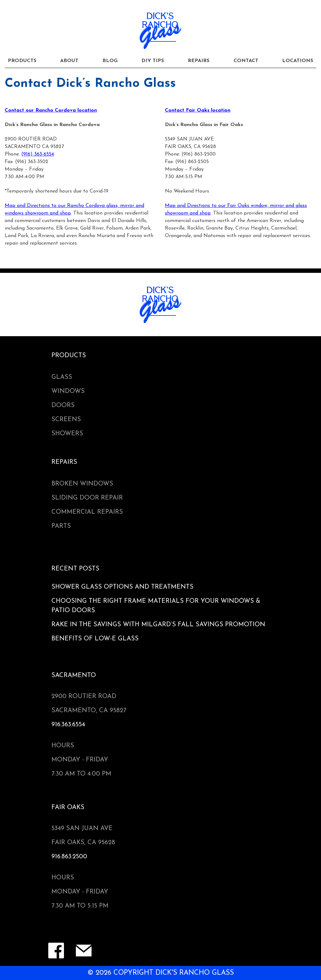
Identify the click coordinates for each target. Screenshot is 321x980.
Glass (61, 377)
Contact (246, 60)
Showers (67, 434)
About (69, 60)
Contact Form (84, 950)
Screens (66, 419)
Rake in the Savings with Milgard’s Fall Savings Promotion (158, 625)
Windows (68, 391)
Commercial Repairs (87, 512)
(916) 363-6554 (37, 154)
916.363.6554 (68, 725)
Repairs (198, 60)
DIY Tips (152, 60)
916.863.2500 (69, 857)
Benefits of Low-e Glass (95, 639)
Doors (63, 405)
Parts (61, 526)
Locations (297, 60)
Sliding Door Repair (87, 498)
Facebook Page (56, 950)
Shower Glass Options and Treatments (122, 587)
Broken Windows (82, 484)
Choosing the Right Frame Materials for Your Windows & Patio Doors (155, 606)
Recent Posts (75, 569)
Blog (110, 60)
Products (22, 60)
